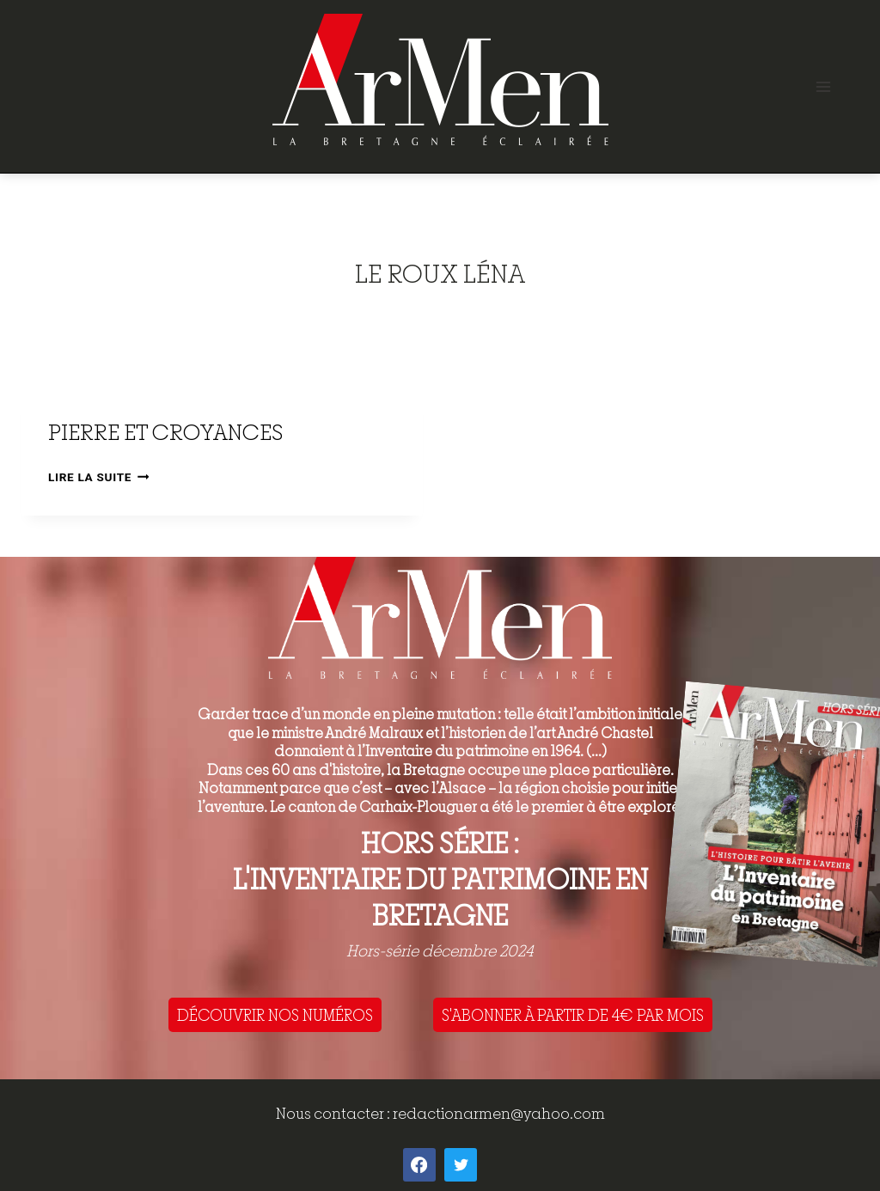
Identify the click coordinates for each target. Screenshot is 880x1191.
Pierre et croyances (166, 432)
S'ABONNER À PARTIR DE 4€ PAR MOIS (573, 1015)
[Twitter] (460, 1164)
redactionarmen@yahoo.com (499, 1113)
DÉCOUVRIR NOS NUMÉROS (275, 1015)
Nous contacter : (334, 1113)
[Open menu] (823, 86)
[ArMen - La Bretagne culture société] (440, 79)
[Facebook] (419, 1164)
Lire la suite (98, 477)
